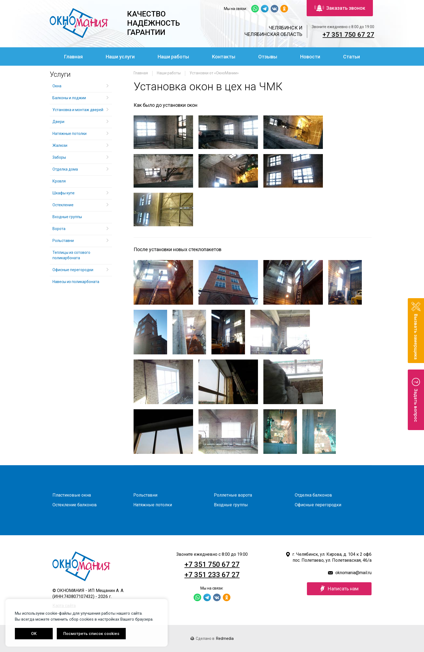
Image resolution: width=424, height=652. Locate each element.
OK (34, 633)
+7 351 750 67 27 (348, 34)
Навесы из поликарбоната (75, 282)
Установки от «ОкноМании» (214, 73)
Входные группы (67, 217)
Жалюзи (59, 145)
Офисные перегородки (72, 270)
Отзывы (267, 56)
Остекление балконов (74, 504)
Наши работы (173, 56)
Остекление (63, 205)
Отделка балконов (313, 495)
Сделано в (212, 638)
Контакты (223, 56)
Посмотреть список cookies (91, 633)
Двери (58, 121)
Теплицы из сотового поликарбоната (71, 255)
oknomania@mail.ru (353, 572)
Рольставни (63, 240)
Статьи (351, 56)
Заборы (59, 157)
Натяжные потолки (69, 133)
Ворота (58, 229)
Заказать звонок (339, 8)
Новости (310, 56)
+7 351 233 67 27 (212, 575)
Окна (56, 86)
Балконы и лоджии (69, 98)
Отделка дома (65, 169)
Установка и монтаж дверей (78, 110)
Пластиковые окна (71, 495)
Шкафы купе (63, 193)
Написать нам (339, 589)
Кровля (59, 181)
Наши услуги (120, 56)
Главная (73, 56)
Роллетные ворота (233, 495)
